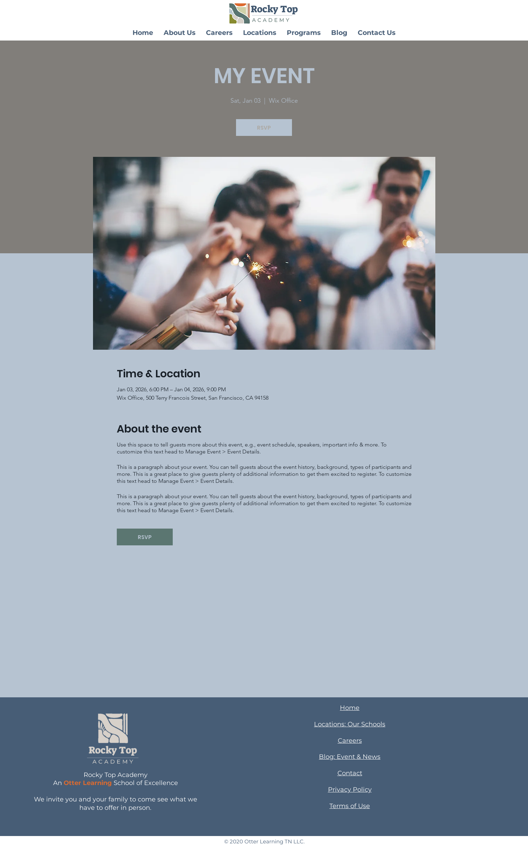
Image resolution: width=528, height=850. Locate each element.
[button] (179, 33)
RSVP (264, 127)
